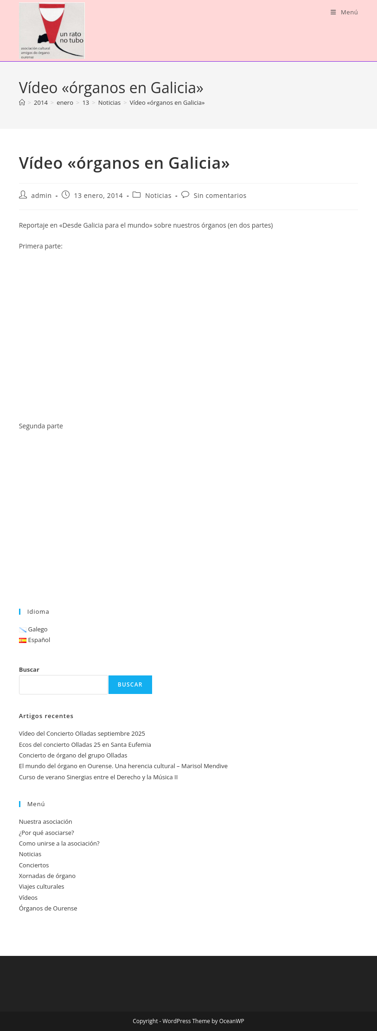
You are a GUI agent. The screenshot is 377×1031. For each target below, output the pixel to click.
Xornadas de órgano (47, 876)
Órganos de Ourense (48, 908)
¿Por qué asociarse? (46, 832)
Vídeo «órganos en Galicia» (167, 102)
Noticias (158, 195)
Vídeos (28, 897)
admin (41, 195)
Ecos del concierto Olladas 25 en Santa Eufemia (85, 744)
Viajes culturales (41, 886)
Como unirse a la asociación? (59, 843)
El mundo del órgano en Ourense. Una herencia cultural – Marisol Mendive (123, 766)
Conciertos (34, 865)
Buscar (29, 669)
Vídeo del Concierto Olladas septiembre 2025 (82, 733)
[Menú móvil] (344, 12)
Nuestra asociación (45, 821)
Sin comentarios (220, 195)
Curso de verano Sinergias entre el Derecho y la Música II (98, 777)
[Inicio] (22, 102)
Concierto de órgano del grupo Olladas (73, 755)
